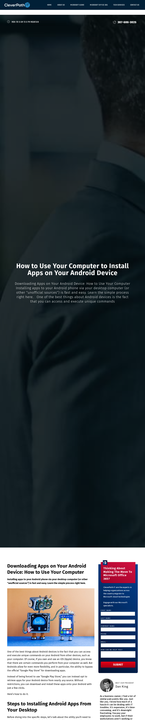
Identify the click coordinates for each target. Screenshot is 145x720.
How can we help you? (112, 650)
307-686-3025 (124, 22)
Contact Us (134, 5)
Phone (104, 634)
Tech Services (119, 5)
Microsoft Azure (77, 5)
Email (104, 642)
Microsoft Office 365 (99, 5)
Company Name (108, 626)
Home (49, 5)
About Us (61, 5)
